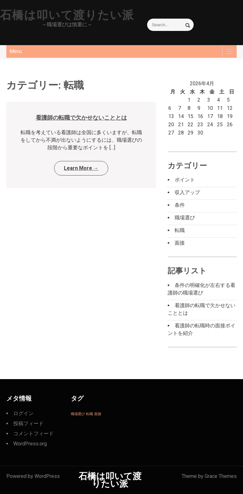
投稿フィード (28, 423)
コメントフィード (33, 434)
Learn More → (81, 168)
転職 (180, 230)
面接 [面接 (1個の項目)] (97, 414)
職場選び (185, 218)
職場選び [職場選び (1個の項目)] (78, 414)
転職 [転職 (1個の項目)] (89, 414)
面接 (180, 243)
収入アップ (187, 192)
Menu (15, 51)
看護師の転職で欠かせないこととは (81, 117)
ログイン (23, 413)
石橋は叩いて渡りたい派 (67, 15)
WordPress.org (30, 444)
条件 (180, 205)
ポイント (185, 180)
